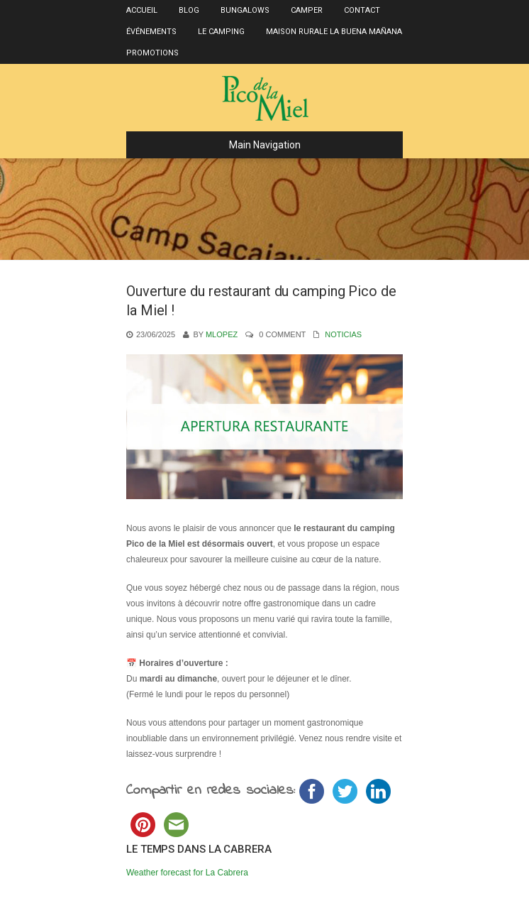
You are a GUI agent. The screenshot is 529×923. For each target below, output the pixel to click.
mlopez (222, 334)
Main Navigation (219, 145)
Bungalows (245, 10)
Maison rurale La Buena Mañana (334, 31)
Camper (307, 10)
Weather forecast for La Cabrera (187, 873)
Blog (189, 10)
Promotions (152, 53)
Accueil (141, 10)
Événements (151, 31)
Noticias (343, 334)
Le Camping (221, 31)
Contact (362, 10)
